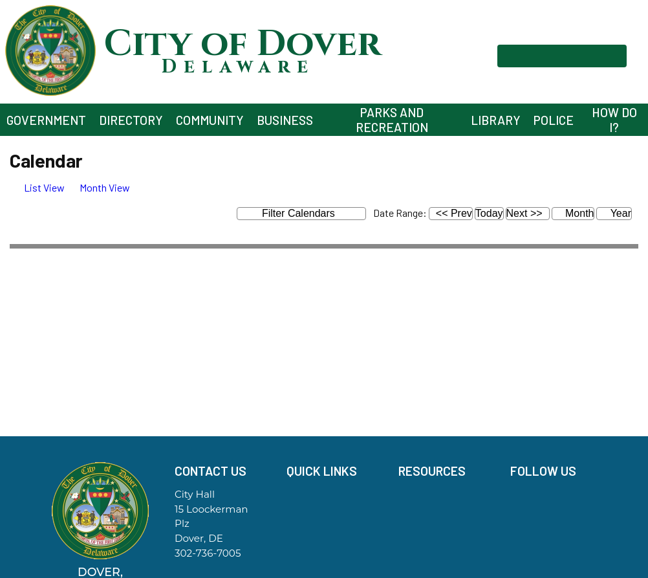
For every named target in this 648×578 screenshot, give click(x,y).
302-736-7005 (208, 553)
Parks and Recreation (392, 120)
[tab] (37, 187)
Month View (98, 187)
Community (210, 120)
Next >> (524, 213)
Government (46, 120)
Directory (131, 120)
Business (285, 120)
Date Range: (400, 212)
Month (573, 213)
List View (37, 187)
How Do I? (614, 120)
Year (614, 213)
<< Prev (454, 213)
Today (489, 213)
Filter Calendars (308, 214)
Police (554, 120)
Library (496, 120)
